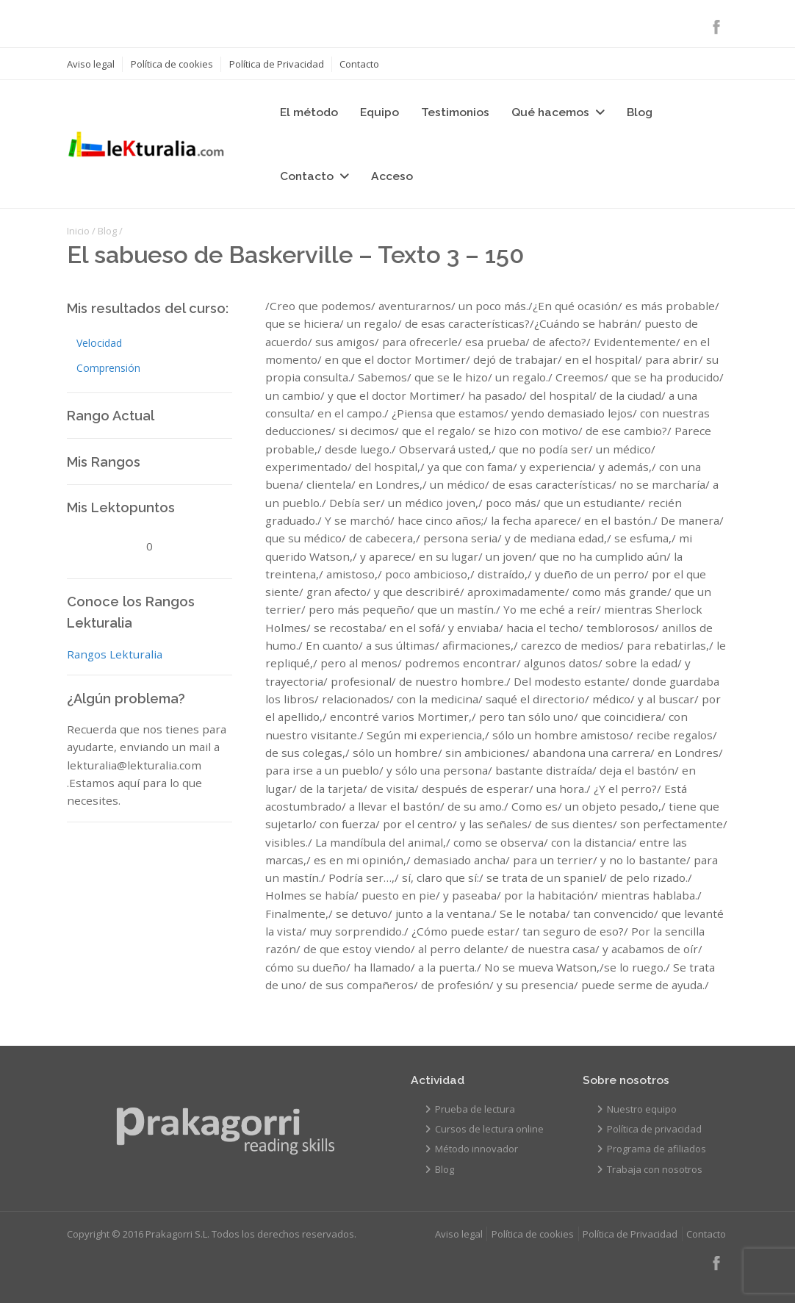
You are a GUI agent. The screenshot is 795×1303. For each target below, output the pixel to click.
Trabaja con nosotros (654, 1169)
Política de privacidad (654, 1128)
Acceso (392, 176)
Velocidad (99, 343)
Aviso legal (91, 64)
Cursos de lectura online (489, 1128)
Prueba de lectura (475, 1109)
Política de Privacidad (276, 64)
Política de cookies (172, 64)
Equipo (379, 112)
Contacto (359, 64)
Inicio (78, 230)
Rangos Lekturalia (114, 654)
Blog (639, 112)
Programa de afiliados (656, 1148)
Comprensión (108, 368)
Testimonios (455, 112)
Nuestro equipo (642, 1109)
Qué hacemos (550, 112)
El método (309, 112)
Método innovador (476, 1148)
